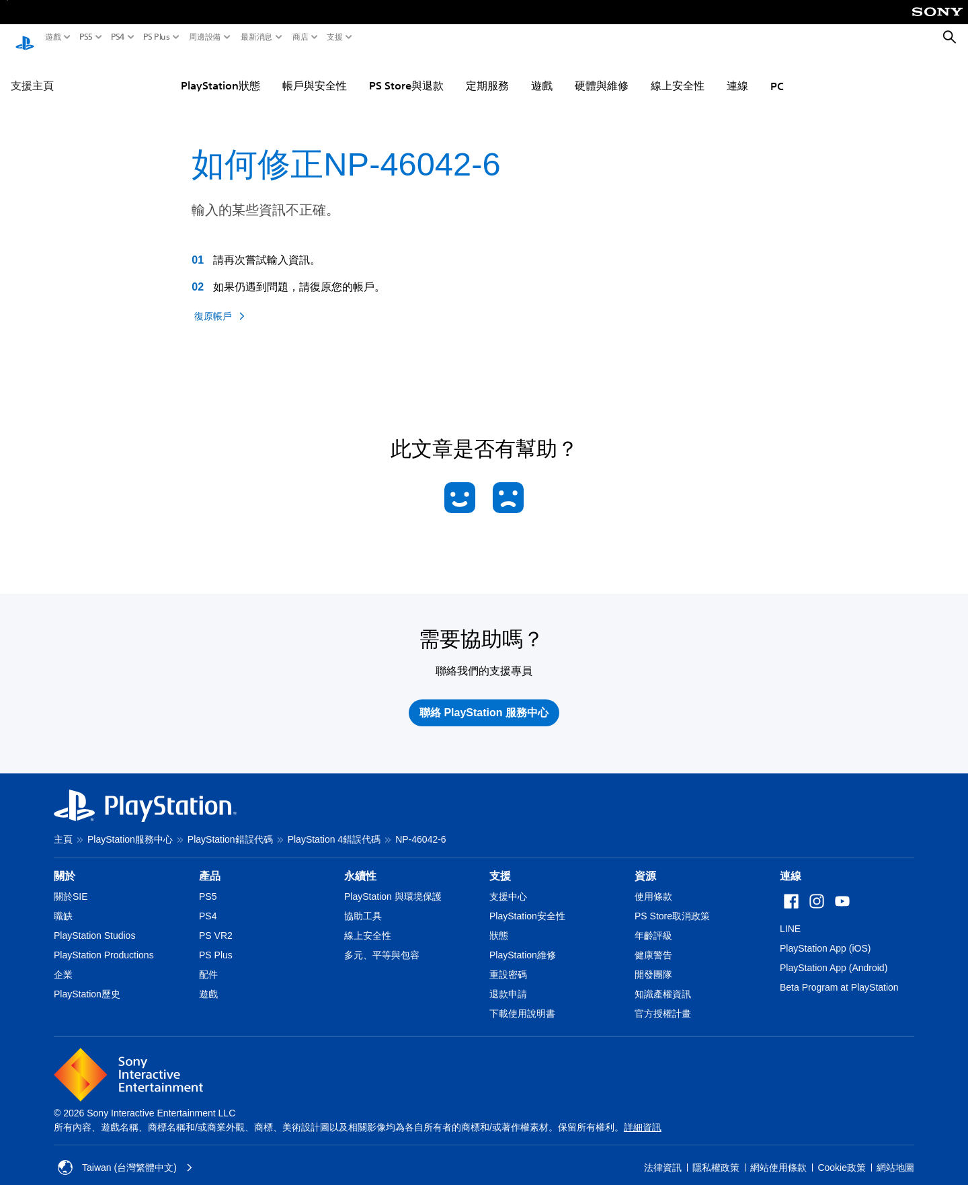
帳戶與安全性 (314, 72)
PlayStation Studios (94, 922)
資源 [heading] (645, 863)
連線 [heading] (790, 863)
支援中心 (508, 883)
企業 (63, 961)
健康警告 (653, 942)
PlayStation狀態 (220, 72)
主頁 (63, 826)
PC (777, 73)
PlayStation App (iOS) (825, 935)
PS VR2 (216, 922)
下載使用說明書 (522, 1000)
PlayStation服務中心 (130, 826)
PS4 (118, 37)
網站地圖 (895, 1154)
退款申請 (508, 981)
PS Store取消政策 (672, 903)
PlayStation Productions (104, 942)
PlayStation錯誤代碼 (230, 826)
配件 (208, 961)
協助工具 (363, 903)
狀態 (498, 922)
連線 (737, 72)
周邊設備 (205, 37)
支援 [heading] (500, 863)
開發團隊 (653, 961)
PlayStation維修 (522, 942)
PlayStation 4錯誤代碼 (334, 826)
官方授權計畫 (663, 1000)
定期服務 (487, 72)
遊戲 (53, 37)
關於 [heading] (64, 863)
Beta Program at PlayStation (839, 974)
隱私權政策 (715, 1154)
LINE (790, 916)
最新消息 (257, 37)
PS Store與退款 (406, 72)
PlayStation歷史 (87, 981)
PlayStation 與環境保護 (393, 883)
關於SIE (71, 883)
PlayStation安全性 (527, 903)
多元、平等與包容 (381, 942)
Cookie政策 (841, 1154)
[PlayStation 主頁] (24, 37)
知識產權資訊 (663, 981)
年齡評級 (653, 922)
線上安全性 (677, 72)
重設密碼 (508, 961)
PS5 (86, 37)
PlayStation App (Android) (833, 955)
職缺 (63, 903)
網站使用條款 (778, 1154)
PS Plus (156, 37)
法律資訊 (663, 1154)
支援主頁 (32, 72)
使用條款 (653, 883)
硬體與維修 (602, 72)
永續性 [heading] (360, 863)
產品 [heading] (209, 863)
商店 (300, 37)
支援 (335, 37)
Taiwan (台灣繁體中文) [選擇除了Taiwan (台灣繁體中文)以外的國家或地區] (125, 1154)
